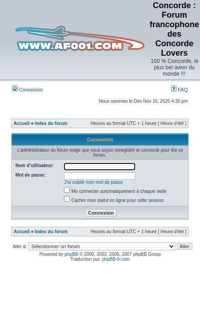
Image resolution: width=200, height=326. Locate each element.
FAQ (179, 89)
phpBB (71, 254)
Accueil (22, 123)
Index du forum (51, 123)
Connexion (27, 89)
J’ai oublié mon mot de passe (93, 182)
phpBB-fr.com (116, 259)
